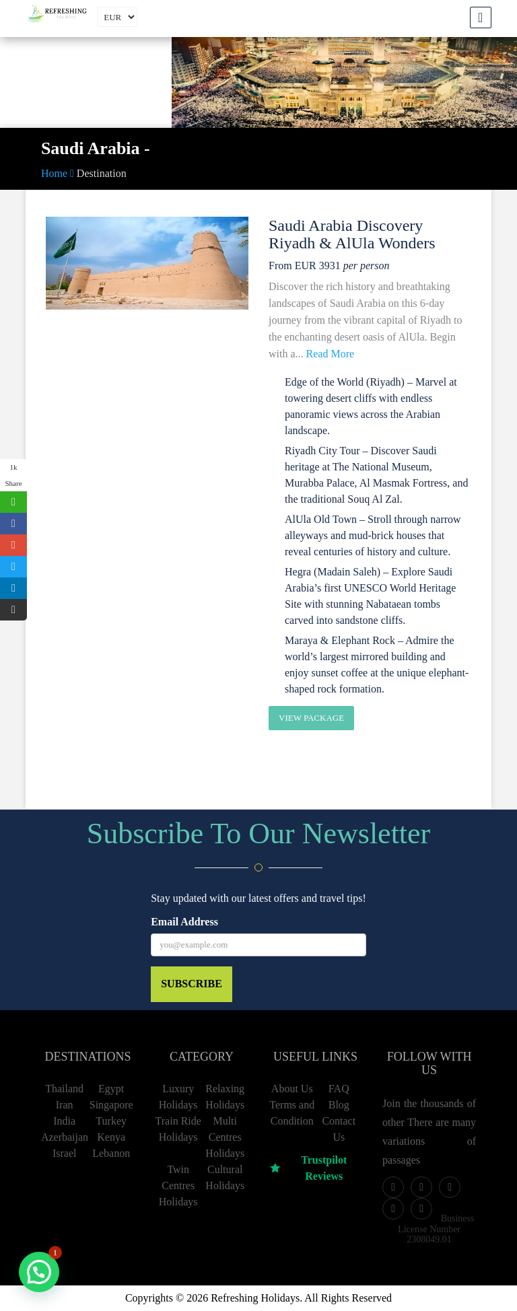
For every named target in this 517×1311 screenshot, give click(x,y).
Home (57, 173)
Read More (330, 353)
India (64, 1121)
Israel (65, 1153)
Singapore (111, 1104)
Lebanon (111, 1153)
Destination (102, 173)
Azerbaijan (64, 1137)
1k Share (13, 475)
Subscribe (191, 983)
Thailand (64, 1088)
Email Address (184, 921)
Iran (64, 1104)
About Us (292, 1088)
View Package (311, 718)
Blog (339, 1104)
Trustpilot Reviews (308, 1168)
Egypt (111, 1088)
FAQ (339, 1088)
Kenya (111, 1137)
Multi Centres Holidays (224, 1137)
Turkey (111, 1121)
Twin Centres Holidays (178, 1185)
